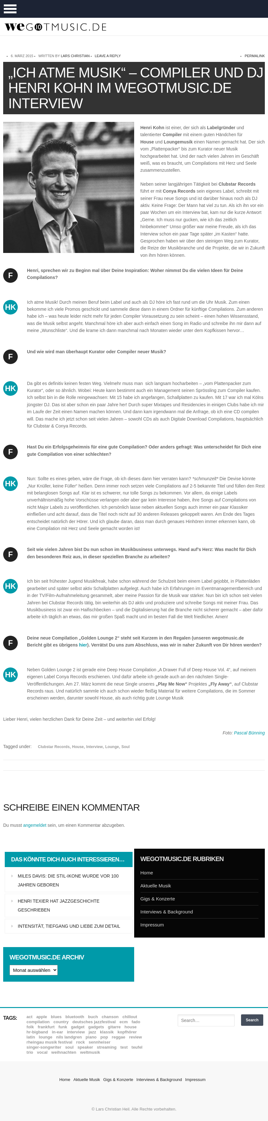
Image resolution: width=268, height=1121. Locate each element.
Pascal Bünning (249, 732)
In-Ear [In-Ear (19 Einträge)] (57, 1032)
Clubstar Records (54, 747)
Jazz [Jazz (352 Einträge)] (92, 1032)
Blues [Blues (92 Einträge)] (56, 1016)
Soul (125, 747)
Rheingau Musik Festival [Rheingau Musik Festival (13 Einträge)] (50, 1042)
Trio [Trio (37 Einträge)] (30, 1052)
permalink (255, 56)
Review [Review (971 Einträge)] (135, 1037)
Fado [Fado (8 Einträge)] (136, 1021)
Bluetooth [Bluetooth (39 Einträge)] (74, 1016)
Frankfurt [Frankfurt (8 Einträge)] (46, 1027)
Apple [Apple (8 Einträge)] (41, 1016)
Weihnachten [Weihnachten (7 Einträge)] (63, 1052)
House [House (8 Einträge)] (131, 1027)
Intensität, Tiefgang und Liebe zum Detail (69, 926)
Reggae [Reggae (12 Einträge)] (118, 1037)
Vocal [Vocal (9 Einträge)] (42, 1052)
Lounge (112, 747)
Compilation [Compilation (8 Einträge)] (38, 1021)
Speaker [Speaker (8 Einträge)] (85, 1047)
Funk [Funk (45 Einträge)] (62, 1027)
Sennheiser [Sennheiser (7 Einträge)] (100, 1042)
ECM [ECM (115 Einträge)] (124, 1021)
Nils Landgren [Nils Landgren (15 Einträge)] (69, 1037)
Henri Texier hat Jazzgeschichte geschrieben (58, 905)
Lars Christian (75, 56)
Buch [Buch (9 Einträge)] (93, 1016)
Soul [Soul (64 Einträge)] (69, 1047)
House (78, 747)
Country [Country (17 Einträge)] (61, 1021)
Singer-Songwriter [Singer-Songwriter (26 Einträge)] (44, 1047)
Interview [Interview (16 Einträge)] (76, 1032)
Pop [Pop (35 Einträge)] (104, 1037)
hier (83, 644)
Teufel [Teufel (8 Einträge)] (137, 1047)
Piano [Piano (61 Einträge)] (91, 1037)
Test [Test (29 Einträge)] (123, 1047)
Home (147, 872)
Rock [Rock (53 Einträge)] (80, 1042)
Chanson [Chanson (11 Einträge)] (110, 1016)
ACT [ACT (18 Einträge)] (30, 1016)
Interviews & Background (167, 911)
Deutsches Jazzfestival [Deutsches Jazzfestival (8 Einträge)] (94, 1021)
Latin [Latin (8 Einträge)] (31, 1037)
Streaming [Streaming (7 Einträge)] (106, 1047)
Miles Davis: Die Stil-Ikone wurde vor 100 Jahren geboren (68, 880)
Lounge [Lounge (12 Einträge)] (45, 1037)
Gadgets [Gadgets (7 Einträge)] (96, 1027)
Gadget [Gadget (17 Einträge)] (78, 1027)
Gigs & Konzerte (158, 898)
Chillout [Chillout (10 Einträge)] (129, 1016)
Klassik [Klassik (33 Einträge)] (107, 1032)
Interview (94, 747)
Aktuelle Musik (156, 885)
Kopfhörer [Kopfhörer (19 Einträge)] (127, 1032)
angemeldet (34, 825)
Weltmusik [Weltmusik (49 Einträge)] (90, 1052)
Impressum (152, 924)
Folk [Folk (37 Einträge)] (30, 1027)
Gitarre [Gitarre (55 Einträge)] (114, 1027)
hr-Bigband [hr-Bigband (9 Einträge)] (37, 1032)
